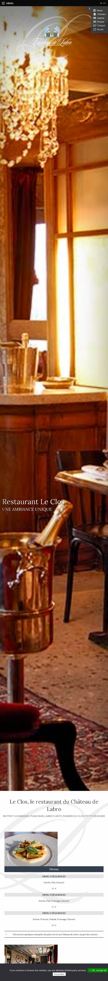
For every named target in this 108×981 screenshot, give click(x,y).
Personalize (59, 974)
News (98, 10)
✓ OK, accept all (97, 970)
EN (104, 3)
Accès (98, 29)
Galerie (98, 17)
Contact (99, 25)
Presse (98, 21)
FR (101, 3)
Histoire (99, 14)
